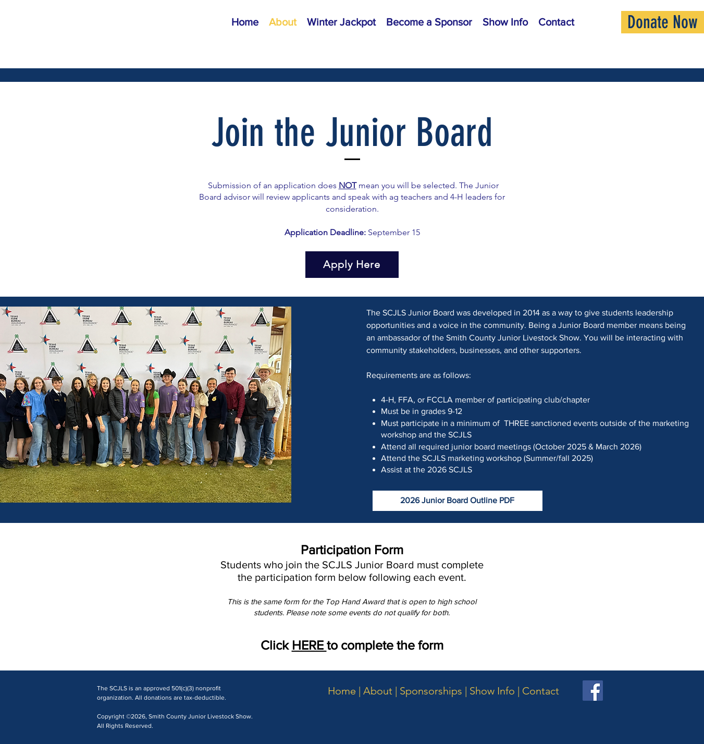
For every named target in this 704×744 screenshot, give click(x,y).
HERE (309, 645)
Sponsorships (431, 691)
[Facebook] (593, 690)
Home (342, 691)
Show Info (492, 691)
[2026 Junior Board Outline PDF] (457, 501)
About (377, 691)
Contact (540, 691)
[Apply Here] (352, 264)
